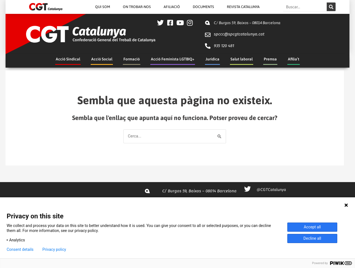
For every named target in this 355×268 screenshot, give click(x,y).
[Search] (331, 6)
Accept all (312, 227)
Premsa (270, 59)
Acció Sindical (68, 59)
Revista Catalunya (243, 7)
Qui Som (102, 7)
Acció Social (101, 59)
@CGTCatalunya (271, 189)
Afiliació (172, 7)
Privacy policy (54, 249)
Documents (203, 7)
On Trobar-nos (137, 7)
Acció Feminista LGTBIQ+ (172, 59)
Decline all (312, 238)
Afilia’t (293, 59)
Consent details (20, 249)
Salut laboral (241, 59)
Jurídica (212, 59)
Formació (131, 59)
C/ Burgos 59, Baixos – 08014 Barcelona (247, 23)
